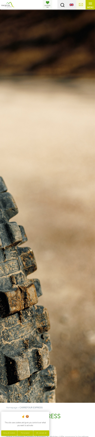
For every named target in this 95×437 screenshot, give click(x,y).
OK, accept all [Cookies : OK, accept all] (41, 433)
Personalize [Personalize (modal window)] (25, 433)
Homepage (11, 407)
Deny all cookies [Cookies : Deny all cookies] (9, 433)
